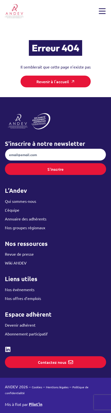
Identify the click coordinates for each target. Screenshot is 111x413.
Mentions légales (57, 387)
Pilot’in (35, 404)
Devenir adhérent (20, 324)
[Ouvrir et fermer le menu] (102, 11)
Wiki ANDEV (16, 262)
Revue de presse (19, 254)
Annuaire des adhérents (25, 218)
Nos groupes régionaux (25, 227)
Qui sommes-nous (20, 201)
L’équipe (12, 209)
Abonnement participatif (26, 333)
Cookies (37, 387)
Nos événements (19, 289)
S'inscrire (55, 169)
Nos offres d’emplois (23, 298)
